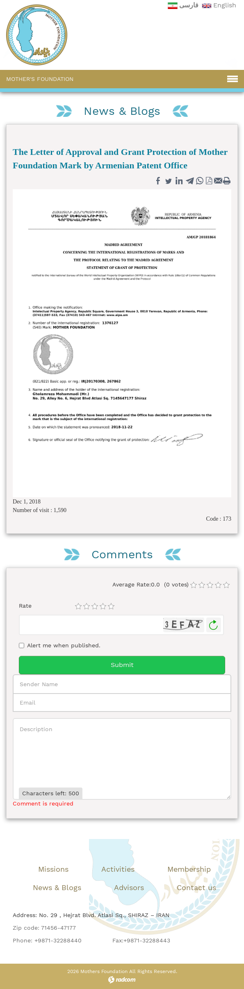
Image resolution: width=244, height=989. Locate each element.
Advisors (129, 887)
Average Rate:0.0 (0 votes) (150, 584)
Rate (25, 605)
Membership (189, 869)
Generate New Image (213, 625)
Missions (53, 869)
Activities (118, 869)
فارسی (188, 5)
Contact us (196, 887)
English (224, 5)
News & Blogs (57, 887)
